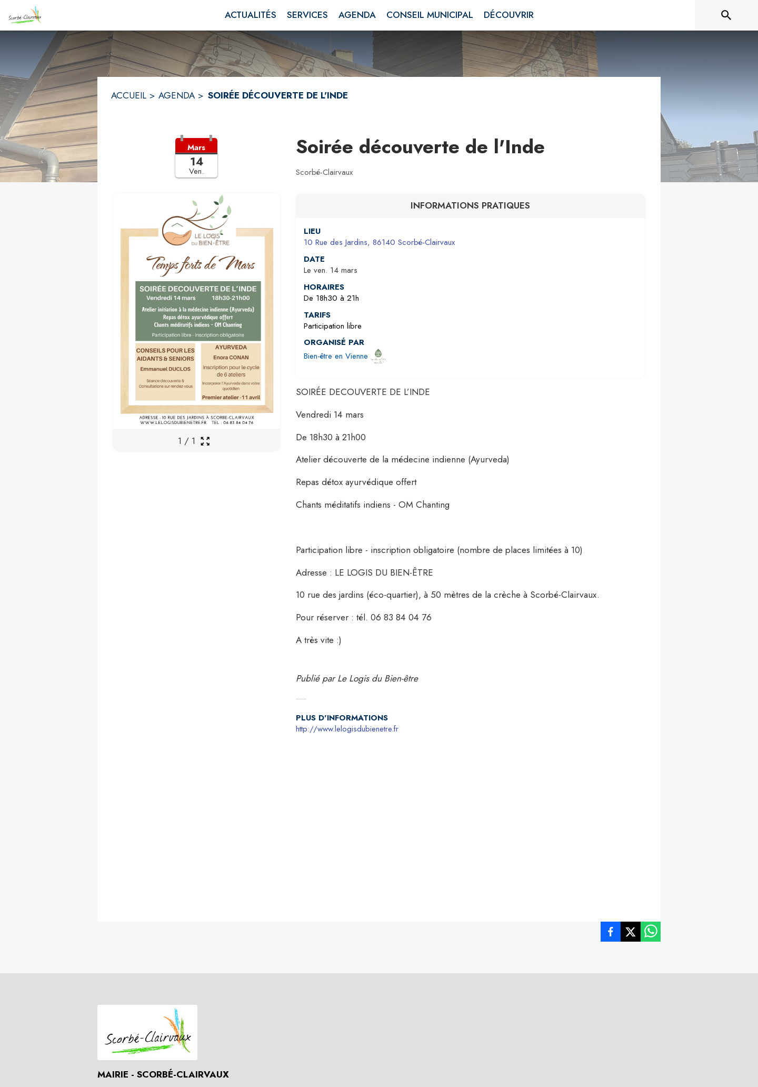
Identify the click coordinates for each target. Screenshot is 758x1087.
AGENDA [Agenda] (176, 95)
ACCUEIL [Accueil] (128, 95)
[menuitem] (251, 15)
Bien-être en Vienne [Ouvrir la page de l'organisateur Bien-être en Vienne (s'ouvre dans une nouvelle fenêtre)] (336, 356)
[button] (196, 164)
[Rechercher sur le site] (726, 15)
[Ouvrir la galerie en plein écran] (205, 441)
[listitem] (611, 934)
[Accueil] (24, 15)
